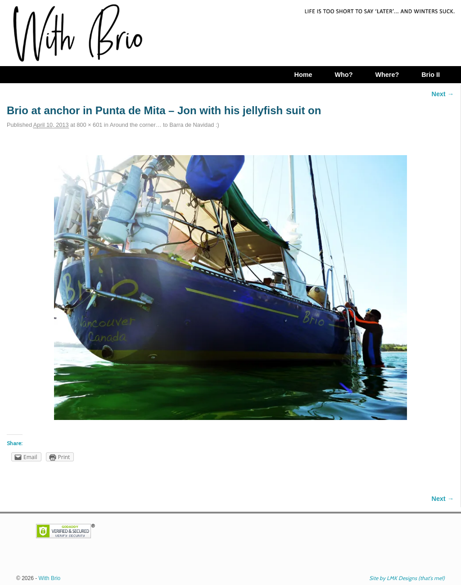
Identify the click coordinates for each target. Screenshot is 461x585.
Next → (443, 94)
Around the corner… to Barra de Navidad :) (164, 124)
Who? (343, 74)
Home (303, 74)
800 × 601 (89, 124)
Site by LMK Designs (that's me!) (407, 578)
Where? (387, 74)
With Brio (50, 578)
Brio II (430, 74)
